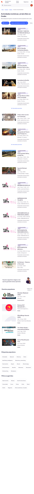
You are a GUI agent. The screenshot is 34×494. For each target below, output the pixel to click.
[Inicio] (2, 2)
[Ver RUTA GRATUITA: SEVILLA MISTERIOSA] (9, 227)
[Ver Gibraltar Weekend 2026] (9, 272)
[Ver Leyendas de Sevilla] (9, 78)
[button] (5, 23)
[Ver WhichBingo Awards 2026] (9, 295)
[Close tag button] (26, 23)
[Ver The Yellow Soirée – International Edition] (9, 307)
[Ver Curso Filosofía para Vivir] (9, 319)
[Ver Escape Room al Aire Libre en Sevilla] (9, 89)
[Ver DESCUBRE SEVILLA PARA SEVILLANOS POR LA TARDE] (9, 198)
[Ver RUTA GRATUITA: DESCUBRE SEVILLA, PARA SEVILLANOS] (9, 211)
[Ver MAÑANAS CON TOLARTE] (9, 185)
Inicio (3, 9)
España (6, 9)
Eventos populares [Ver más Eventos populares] (8, 266)
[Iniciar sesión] (18, 2)
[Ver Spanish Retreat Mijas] (9, 158)
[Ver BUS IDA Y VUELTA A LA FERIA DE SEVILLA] (9, 31)
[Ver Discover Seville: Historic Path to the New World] (9, 62)
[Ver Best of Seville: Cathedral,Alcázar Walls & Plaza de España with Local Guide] (9, 46)
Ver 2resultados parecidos (16, 100)
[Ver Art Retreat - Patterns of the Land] (9, 243)
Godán (10, 9)
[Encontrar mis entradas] (9, 2)
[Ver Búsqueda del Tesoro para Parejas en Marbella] (9, 122)
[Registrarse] (26, 2)
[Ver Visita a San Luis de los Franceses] (9, 109)
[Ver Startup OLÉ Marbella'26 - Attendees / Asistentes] (9, 284)
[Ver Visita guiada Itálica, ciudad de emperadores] (9, 142)
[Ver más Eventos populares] (28, 266)
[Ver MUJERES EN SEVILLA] (9, 171)
